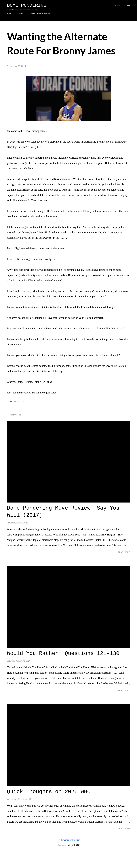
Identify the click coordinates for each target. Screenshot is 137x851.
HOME (9, 14)
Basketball (20, 401)
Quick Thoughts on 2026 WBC (48, 792)
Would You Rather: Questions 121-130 (63, 654)
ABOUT (21, 14)
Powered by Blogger (68, 840)
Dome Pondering (26, 5)
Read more (124, 552)
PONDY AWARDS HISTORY (41, 14)
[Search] (117, 5)
